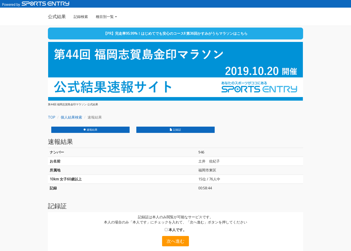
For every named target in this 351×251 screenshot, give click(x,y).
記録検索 (81, 16)
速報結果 (90, 130)
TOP (51, 117)
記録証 (175, 130)
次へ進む (175, 241)
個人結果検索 (71, 117)
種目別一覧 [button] (106, 16)
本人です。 (175, 229)
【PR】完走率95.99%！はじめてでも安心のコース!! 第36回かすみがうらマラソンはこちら (175, 33)
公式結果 (57, 16)
